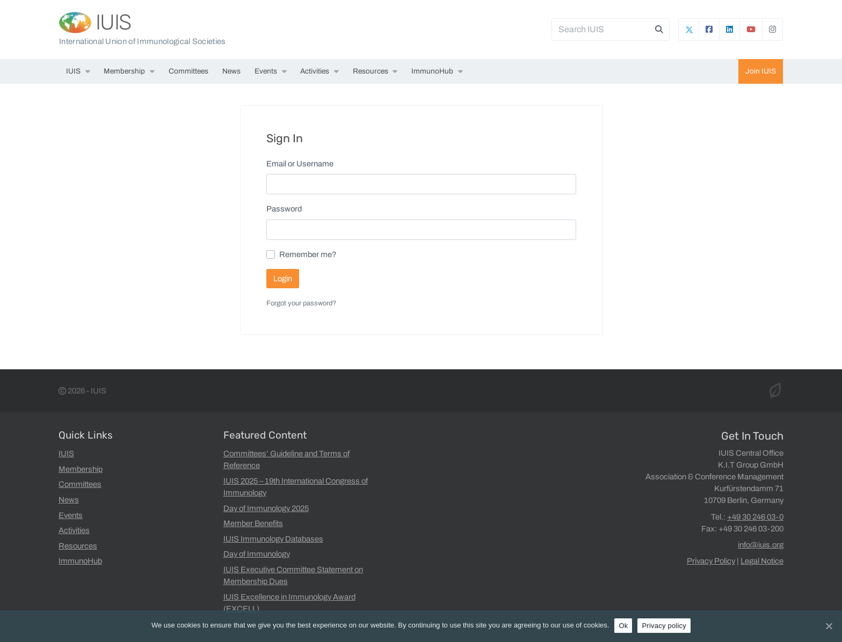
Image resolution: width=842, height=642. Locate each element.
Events (266, 71)
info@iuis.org (760, 545)
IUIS (113, 22)
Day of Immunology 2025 (266, 508)
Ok (623, 626)
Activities (314, 71)
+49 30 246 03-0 (755, 517)
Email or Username (299, 163)
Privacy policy (664, 626)
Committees (188, 71)
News (231, 71)
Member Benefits (253, 523)
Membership (124, 71)
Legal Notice (762, 561)
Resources (370, 71)
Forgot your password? (301, 303)
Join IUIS (760, 71)
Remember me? (308, 254)
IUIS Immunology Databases (273, 539)
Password (284, 209)
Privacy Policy (711, 561)
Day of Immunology (256, 554)
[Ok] (828, 626)
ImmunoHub (432, 71)
